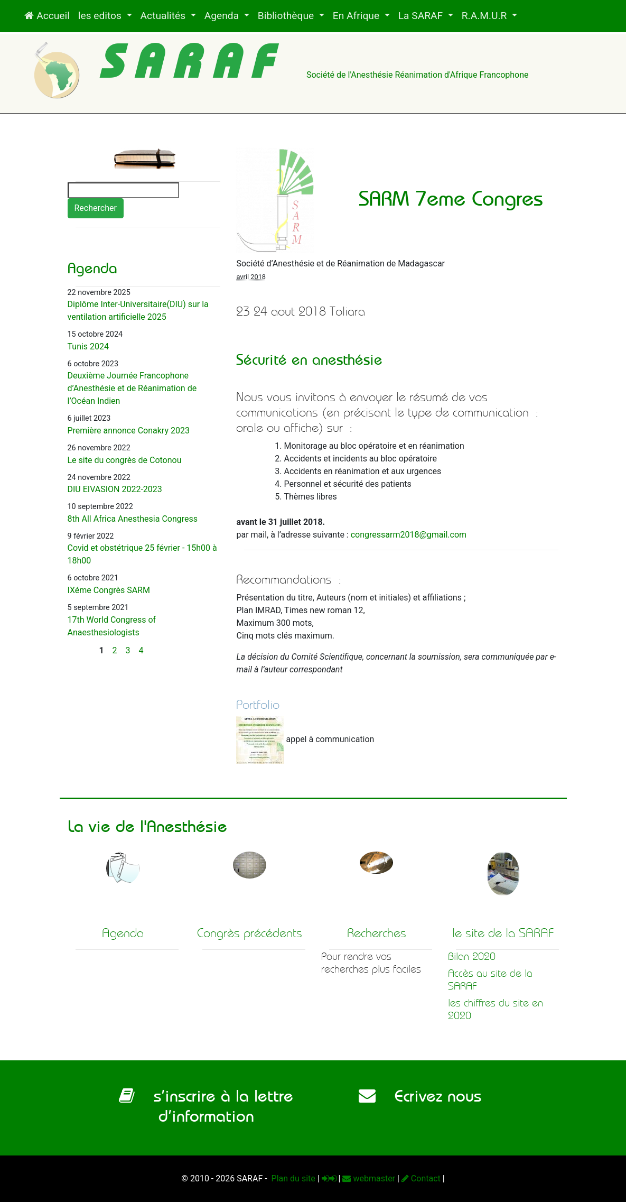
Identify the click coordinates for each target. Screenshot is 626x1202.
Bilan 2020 (472, 956)
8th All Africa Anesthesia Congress (133, 519)
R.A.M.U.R (485, 16)
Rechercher (95, 208)
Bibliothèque (287, 16)
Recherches (376, 933)
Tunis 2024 (88, 346)
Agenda (222, 16)
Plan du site (292, 1178)
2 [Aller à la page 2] (115, 650)
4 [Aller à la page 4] (141, 650)
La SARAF (421, 16)
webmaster (368, 1178)
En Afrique (357, 16)
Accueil (46, 16)
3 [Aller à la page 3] (128, 650)
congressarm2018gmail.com (408, 535)
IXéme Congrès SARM (109, 590)
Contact (421, 1178)
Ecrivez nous (420, 1095)
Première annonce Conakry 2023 (129, 431)
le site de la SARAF (503, 933)
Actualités (164, 16)
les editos (101, 16)
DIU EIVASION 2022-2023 (115, 489)
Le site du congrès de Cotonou (125, 460)
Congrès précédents (249, 933)
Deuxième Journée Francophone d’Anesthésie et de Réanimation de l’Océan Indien (132, 388)
